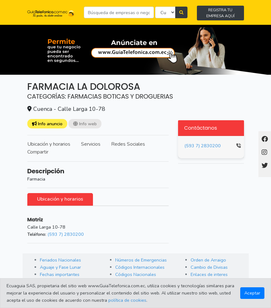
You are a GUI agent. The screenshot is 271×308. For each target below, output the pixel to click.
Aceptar (252, 293)
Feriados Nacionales (60, 260)
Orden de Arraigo (208, 260)
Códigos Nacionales (135, 274)
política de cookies (127, 300)
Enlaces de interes (209, 274)
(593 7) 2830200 (65, 234)
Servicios (90, 144)
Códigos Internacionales (140, 267)
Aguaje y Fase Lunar (60, 267)
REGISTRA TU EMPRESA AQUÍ (220, 13)
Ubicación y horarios (48, 144)
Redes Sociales (128, 144)
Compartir (37, 152)
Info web (85, 124)
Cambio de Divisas (209, 267)
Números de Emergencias (141, 260)
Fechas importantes (59, 274)
